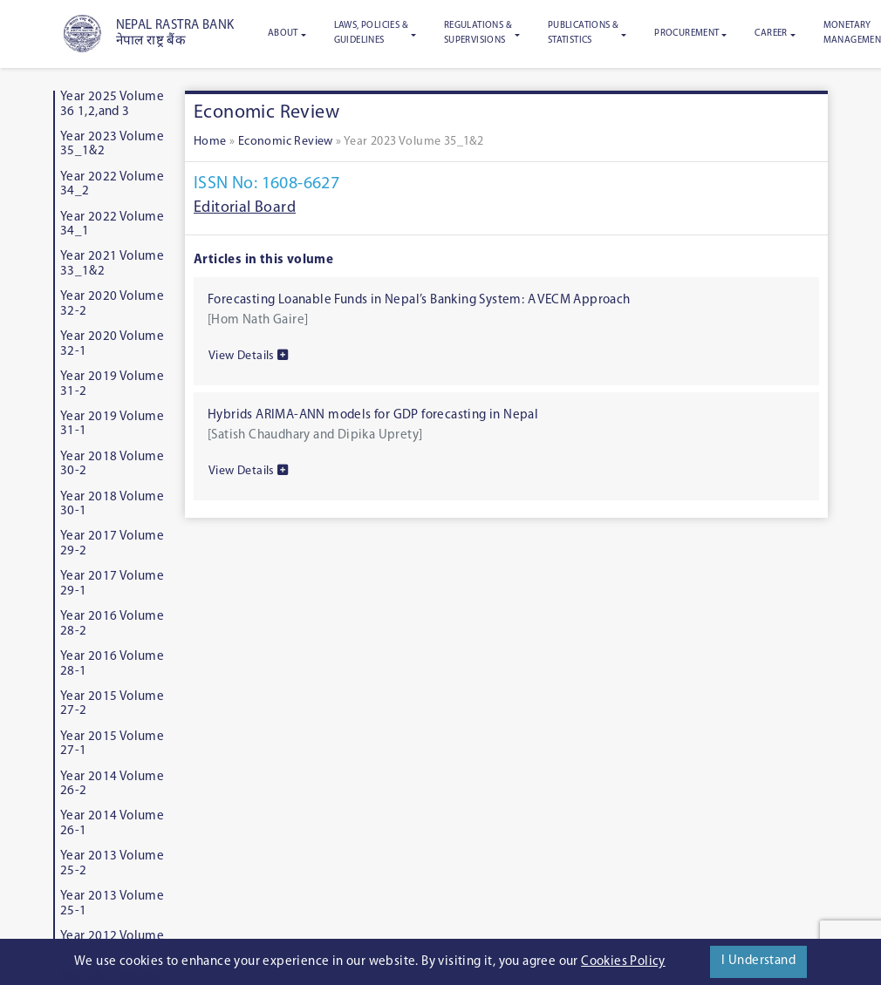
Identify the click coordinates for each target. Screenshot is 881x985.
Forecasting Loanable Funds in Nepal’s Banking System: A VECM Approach (419, 300)
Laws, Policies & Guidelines (371, 33)
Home (210, 141)
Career (771, 33)
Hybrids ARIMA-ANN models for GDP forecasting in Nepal (373, 415)
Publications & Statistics (583, 33)
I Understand (758, 961)
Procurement (686, 33)
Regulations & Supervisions (478, 33)
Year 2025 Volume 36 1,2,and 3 (112, 105)
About (283, 33)
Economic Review (285, 141)
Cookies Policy (623, 961)
